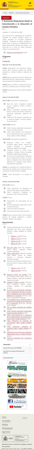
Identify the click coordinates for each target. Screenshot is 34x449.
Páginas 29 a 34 (15, 244)
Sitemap (5, 424)
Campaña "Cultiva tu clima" (16, 282)
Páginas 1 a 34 (15, 268)
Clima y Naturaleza (13, 253)
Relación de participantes (14, 52)
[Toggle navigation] (29, 4)
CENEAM (11, 13)
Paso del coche (12, 247)
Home (5, 13)
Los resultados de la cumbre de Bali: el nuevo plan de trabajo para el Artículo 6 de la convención (19, 301)
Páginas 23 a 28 (15, 241)
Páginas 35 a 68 (15, 270)
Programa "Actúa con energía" (17, 274)
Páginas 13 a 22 (15, 239)
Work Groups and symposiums (24, 13)
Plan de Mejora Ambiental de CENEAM (19, 307)
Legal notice (6, 432)
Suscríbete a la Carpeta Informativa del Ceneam (13, 352)
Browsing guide (7, 428)
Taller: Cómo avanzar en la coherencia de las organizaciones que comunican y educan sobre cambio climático (19, 317)
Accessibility (6, 421)
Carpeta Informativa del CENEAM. (12, 348)
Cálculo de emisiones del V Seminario (19, 338)
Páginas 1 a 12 (15, 236)
